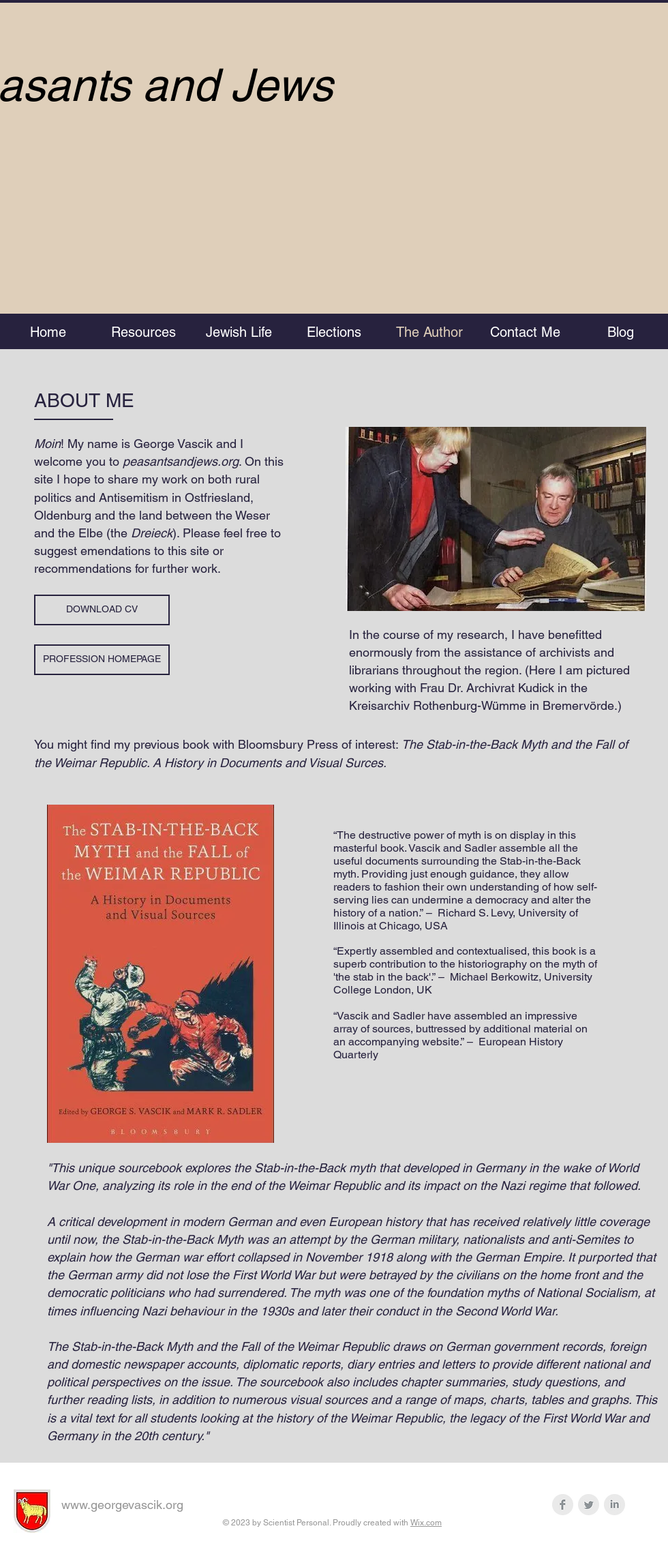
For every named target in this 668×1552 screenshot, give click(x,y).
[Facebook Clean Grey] (562, 1504)
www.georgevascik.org (122, 1504)
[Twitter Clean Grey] (588, 1504)
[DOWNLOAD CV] (102, 610)
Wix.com (426, 1522)
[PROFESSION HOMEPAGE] (102, 659)
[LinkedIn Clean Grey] (614, 1504)
